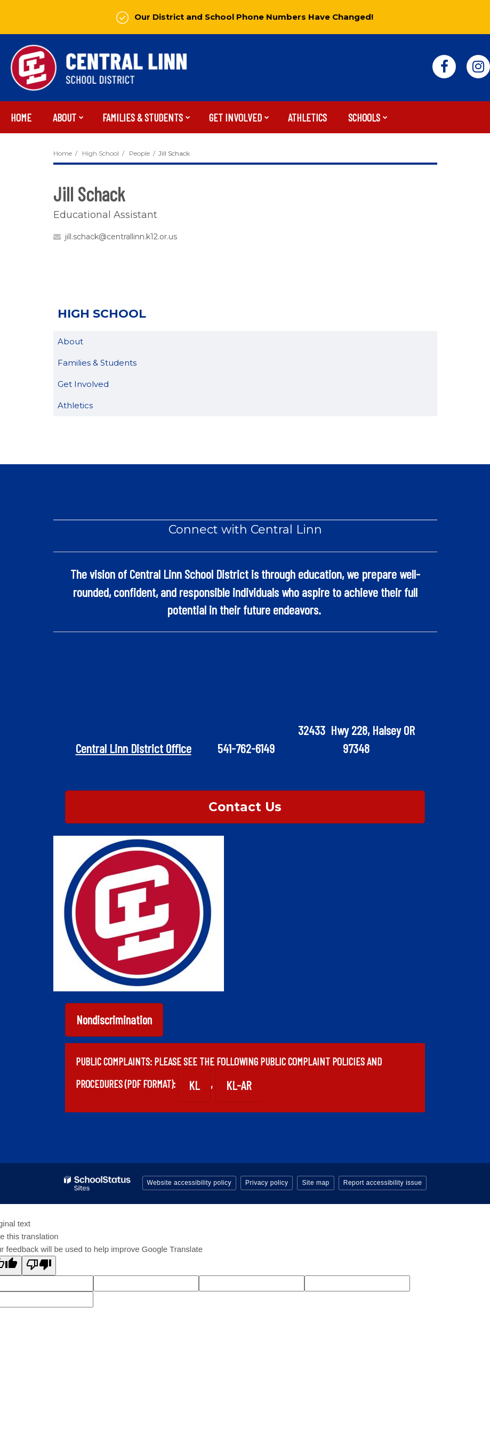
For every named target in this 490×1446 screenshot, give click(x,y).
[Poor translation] (39, 1265)
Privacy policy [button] (266, 1182)
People (139, 153)
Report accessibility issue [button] (382, 1182)
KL (194, 1085)
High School (100, 153)
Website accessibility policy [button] (189, 1182)
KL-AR (238, 1085)
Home (62, 153)
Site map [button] (315, 1182)
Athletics (75, 405)
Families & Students (97, 363)
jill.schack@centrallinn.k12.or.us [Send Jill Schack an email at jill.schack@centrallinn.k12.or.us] (121, 236)
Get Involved (83, 384)
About (70, 341)
